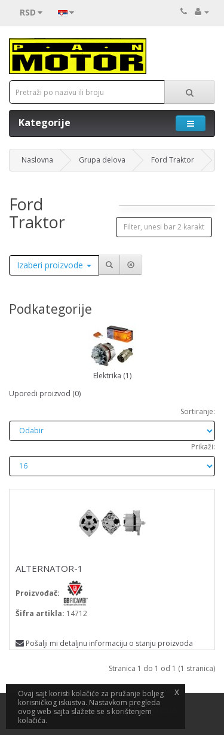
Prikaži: (203, 447)
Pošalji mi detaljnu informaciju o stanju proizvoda (104, 643)
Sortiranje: (197, 411)
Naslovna (37, 160)
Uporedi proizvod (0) (45, 393)
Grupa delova (102, 160)
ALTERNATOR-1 (49, 568)
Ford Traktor (172, 160)
